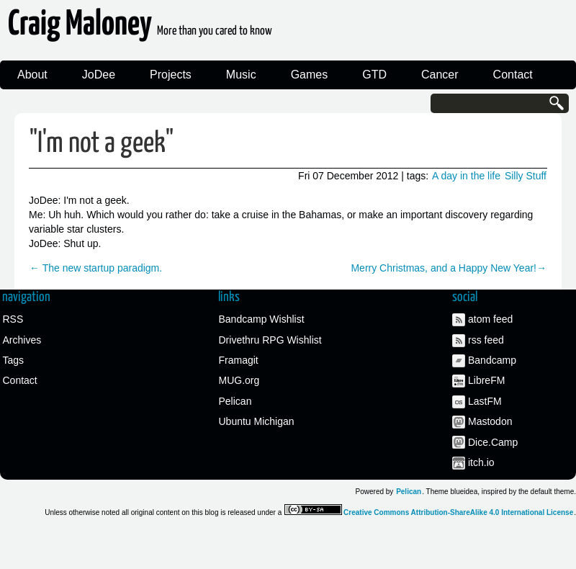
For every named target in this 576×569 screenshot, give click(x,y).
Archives (22, 340)
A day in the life (466, 176)
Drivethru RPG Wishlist (270, 340)
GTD (374, 74)
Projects (171, 74)
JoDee (98, 74)
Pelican (235, 401)
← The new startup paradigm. (96, 268)
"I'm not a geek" (102, 144)
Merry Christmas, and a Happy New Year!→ (448, 268)
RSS (13, 319)
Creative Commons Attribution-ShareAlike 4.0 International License (458, 512)
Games (309, 74)
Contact (513, 74)
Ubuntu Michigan (256, 421)
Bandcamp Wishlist (262, 319)
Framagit (238, 360)
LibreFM (486, 380)
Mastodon (490, 421)
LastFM (485, 401)
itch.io (481, 462)
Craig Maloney (140, 28)
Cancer (440, 74)
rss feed (486, 340)
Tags (13, 360)
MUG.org (239, 380)
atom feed (490, 319)
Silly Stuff (525, 176)
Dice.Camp (493, 442)
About (32, 74)
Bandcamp (492, 360)
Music (241, 74)
